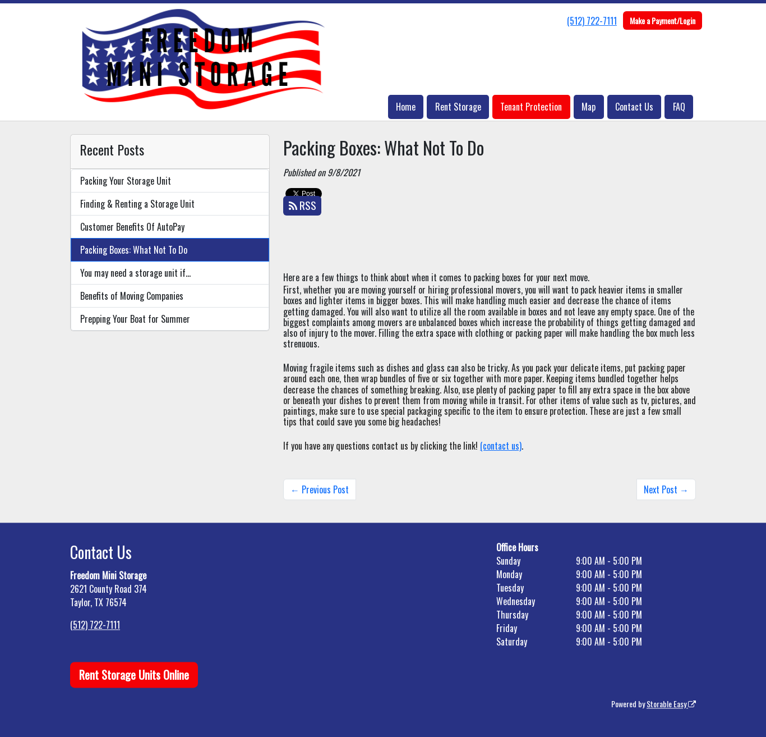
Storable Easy (671, 703)
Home (406, 106)
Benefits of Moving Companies (131, 296)
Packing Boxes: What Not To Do (133, 250)
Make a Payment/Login (662, 20)
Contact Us (634, 106)
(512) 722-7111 (592, 21)
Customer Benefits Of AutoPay (132, 227)
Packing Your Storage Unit (125, 180)
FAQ (679, 106)
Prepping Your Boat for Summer (135, 319)
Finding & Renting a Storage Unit (137, 203)
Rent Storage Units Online (134, 674)
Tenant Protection (531, 106)
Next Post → (666, 489)
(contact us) (501, 445)
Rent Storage (458, 106)
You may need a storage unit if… (135, 273)
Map (589, 106)
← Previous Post (319, 489)
